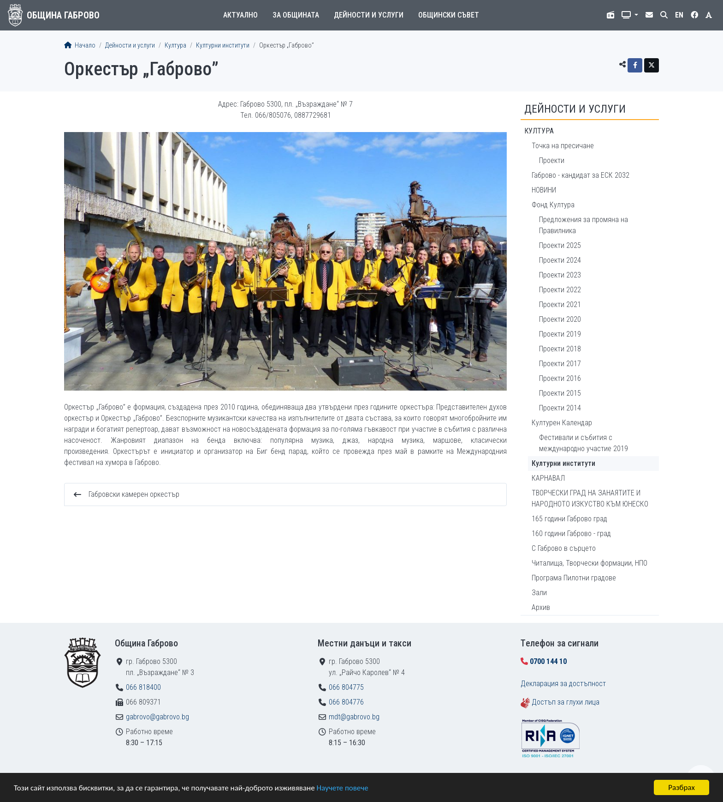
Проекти (551, 160)
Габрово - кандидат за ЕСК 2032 (580, 175)
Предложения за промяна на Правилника (583, 225)
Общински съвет (448, 15)
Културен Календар (562, 422)
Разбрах (681, 787)
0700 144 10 (548, 661)
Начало (79, 45)
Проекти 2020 (560, 319)
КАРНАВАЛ (548, 478)
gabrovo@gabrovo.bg (157, 716)
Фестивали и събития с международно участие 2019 (583, 443)
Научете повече (342, 788)
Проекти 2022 (560, 289)
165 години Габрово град (569, 518)
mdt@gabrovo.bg (354, 716)
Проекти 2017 (560, 363)
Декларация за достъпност (563, 683)
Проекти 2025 (560, 245)
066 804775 (346, 687)
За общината (296, 15)
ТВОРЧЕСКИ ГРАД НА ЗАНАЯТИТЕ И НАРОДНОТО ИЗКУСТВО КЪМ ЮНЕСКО (590, 498)
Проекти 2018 (560, 348)
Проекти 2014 (560, 408)
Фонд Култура (553, 204)
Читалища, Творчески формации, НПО (589, 563)
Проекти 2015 (560, 393)
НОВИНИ (544, 190)
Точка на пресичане (563, 145)
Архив (541, 607)
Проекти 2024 (560, 260)
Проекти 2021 (560, 304)
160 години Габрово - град (571, 533)
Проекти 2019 (560, 334)
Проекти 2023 (560, 275)
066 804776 (346, 702)
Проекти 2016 (560, 378)
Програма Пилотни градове (574, 577)
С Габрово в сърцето (564, 548)
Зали (539, 592)
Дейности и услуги (368, 15)
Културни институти (222, 45)
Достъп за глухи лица (565, 702)
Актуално (240, 15)
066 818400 (143, 687)
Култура (175, 45)
